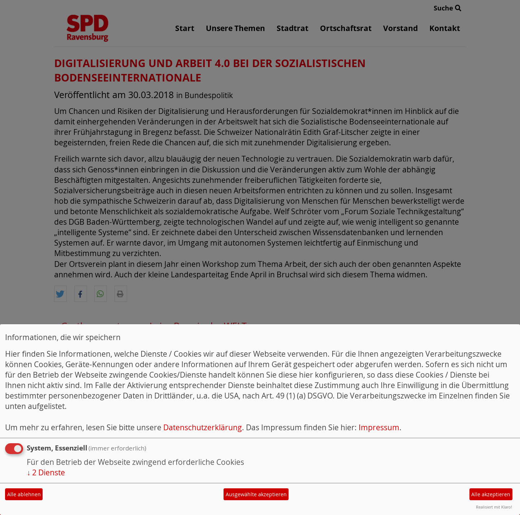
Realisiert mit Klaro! (494, 507)
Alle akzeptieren (490, 494)
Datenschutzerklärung (202, 427)
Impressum (379, 427)
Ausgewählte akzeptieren (256, 494)
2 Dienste (46, 472)
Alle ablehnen (24, 494)
